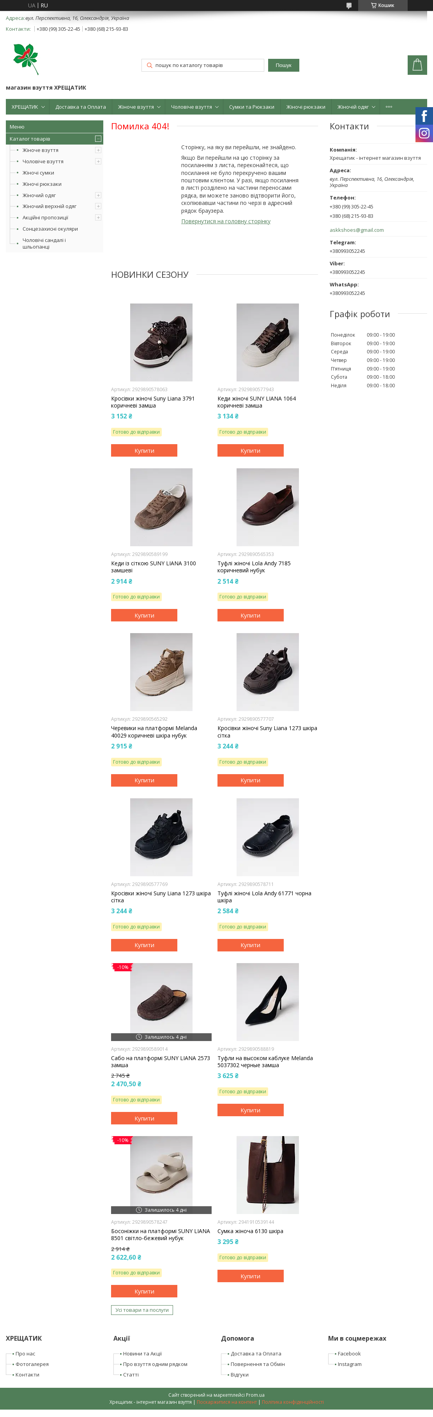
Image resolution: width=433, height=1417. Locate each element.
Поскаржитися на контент (227, 1402)
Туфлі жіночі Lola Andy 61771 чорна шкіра (264, 897)
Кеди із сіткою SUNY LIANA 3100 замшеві (153, 567)
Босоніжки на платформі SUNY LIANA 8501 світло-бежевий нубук (160, 1235)
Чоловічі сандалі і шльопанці (44, 243)
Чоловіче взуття (191, 106)
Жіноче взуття (136, 106)
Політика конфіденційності (293, 1402)
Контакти (27, 1374)
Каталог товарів (30, 138)
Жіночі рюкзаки (305, 106)
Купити (144, 450)
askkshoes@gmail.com (357, 230)
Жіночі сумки (38, 172)
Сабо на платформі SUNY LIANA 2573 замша (160, 1062)
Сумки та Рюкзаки (251, 106)
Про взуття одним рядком (155, 1364)
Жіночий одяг (39, 195)
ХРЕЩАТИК (25, 106)
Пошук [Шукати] (284, 65)
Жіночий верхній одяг (49, 206)
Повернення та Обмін (258, 1364)
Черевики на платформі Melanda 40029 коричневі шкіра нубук (154, 732)
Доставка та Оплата (80, 106)
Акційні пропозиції (45, 217)
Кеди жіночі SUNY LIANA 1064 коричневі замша (256, 402)
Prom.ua (255, 1395)
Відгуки (240, 1374)
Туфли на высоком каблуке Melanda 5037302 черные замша (265, 1062)
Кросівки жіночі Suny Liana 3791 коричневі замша (153, 402)
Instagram (350, 1364)
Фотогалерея (32, 1364)
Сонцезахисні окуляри (50, 228)
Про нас (25, 1353)
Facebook (349, 1353)
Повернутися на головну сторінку (225, 221)
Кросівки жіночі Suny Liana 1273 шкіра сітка (267, 732)
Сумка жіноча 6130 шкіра (250, 1231)
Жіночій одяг (353, 106)
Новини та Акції (142, 1353)
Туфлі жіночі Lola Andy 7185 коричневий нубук (254, 567)
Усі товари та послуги (142, 1309)
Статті (131, 1374)
